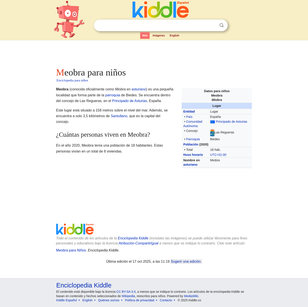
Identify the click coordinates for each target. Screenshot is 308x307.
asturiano (190, 164)
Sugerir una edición (186, 261)
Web (145, 35)
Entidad (189, 111)
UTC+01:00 (218, 154)
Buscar (221, 25)
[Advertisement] (153, 53)
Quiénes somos (108, 300)
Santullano (119, 116)
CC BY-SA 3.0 (126, 291)
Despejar (212, 25)
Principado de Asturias (231, 121)
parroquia (112, 95)
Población (190, 144)
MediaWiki (191, 296)
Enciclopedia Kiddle (133, 238)
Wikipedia (128, 296)
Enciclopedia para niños (72, 80)
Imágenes (159, 35)
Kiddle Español (66, 300)
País (189, 116)
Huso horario (193, 154)
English (174, 35)
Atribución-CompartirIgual (138, 243)
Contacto (166, 300)
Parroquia (193, 139)
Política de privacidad (139, 300)
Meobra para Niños (71, 250)
